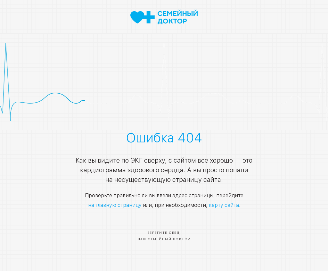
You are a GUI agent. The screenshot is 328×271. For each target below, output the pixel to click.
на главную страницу (115, 205)
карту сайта (224, 205)
